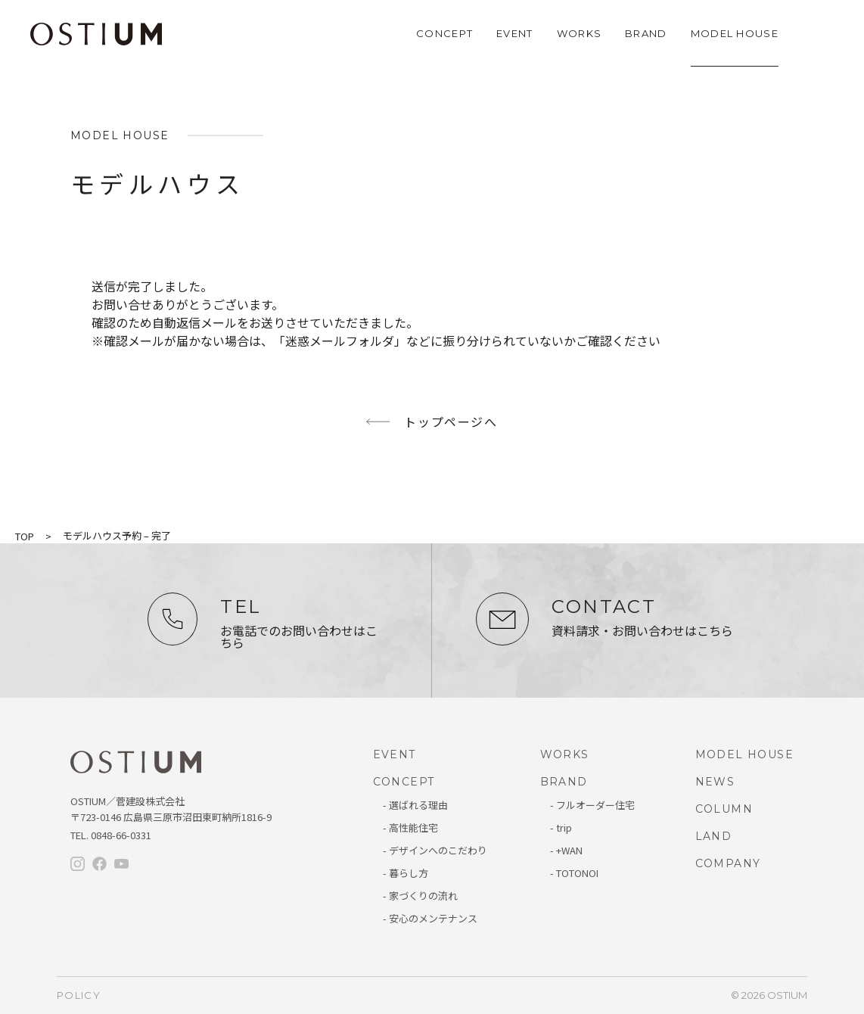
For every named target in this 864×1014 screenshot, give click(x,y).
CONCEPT (444, 33)
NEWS (715, 781)
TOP (24, 536)
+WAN (569, 850)
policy (79, 995)
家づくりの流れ (423, 895)
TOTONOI (577, 873)
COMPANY (728, 863)
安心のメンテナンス (433, 918)
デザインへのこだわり (438, 850)
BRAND (646, 33)
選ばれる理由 (418, 805)
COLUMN (724, 809)
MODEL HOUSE (735, 33)
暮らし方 (408, 873)
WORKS (579, 33)
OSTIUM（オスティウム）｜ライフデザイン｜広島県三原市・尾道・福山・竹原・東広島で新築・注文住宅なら (96, 34)
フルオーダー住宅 (595, 805)
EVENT (514, 33)
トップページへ (450, 421)
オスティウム (135, 763)
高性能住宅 (413, 827)
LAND (713, 836)
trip (564, 827)
